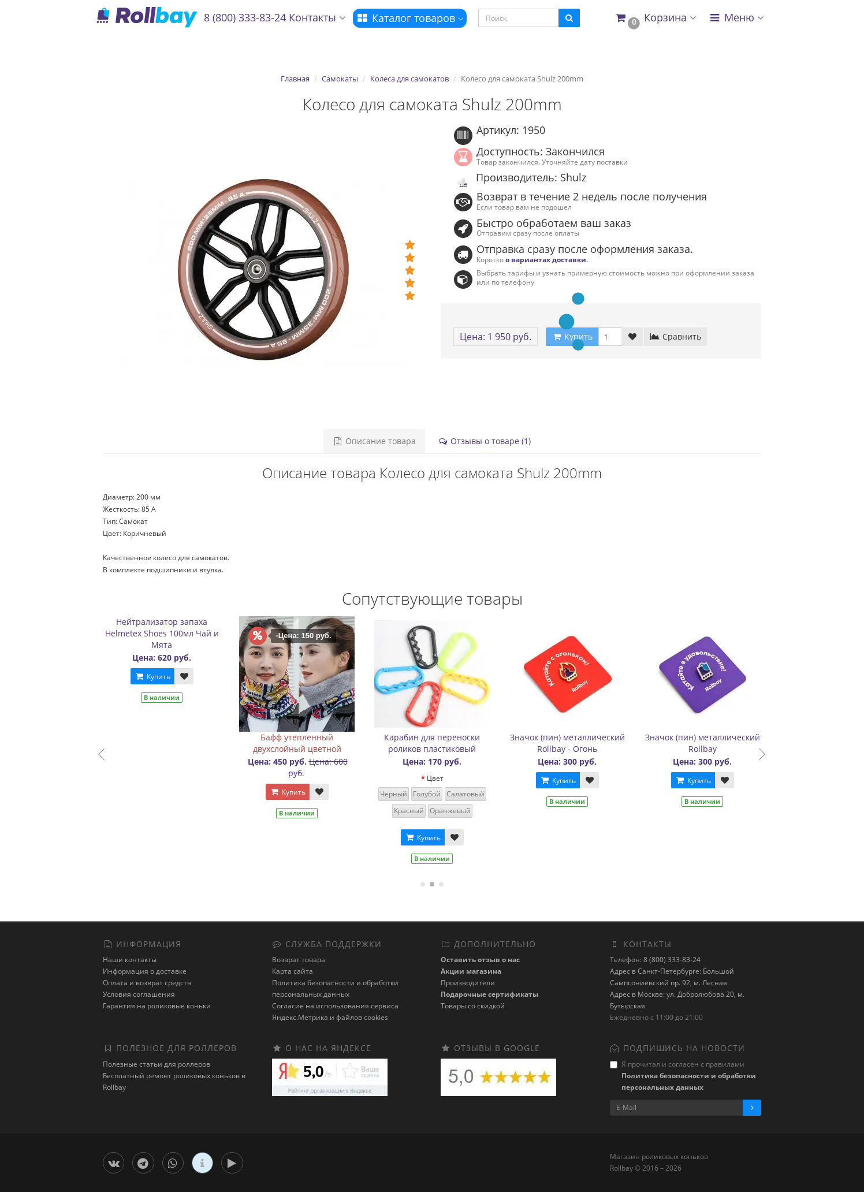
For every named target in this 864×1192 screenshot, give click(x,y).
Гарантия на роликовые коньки (157, 1006)
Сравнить (675, 336)
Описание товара (374, 440)
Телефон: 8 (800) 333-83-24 (655, 959)
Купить (158, 676)
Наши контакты (130, 959)
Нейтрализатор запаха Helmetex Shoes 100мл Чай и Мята (168, 633)
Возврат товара (298, 959)
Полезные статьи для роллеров (156, 1064)
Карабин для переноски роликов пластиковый (438, 743)
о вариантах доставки (545, 259)
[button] (655, 18)
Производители (468, 983)
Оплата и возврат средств (147, 983)
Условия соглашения (139, 994)
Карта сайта (292, 971)
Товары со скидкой (473, 1006)
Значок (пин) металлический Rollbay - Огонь (573, 743)
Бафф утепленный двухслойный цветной (303, 743)
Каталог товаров (410, 18)
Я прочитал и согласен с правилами (683, 1075)
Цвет (441, 778)
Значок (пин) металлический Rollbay (708, 743)
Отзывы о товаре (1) (484, 440)
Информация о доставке (145, 971)
